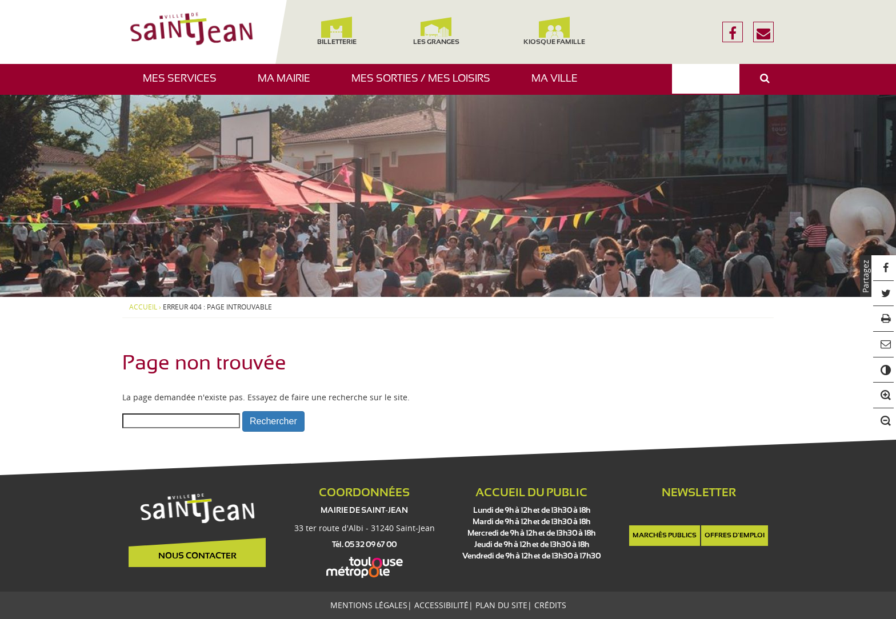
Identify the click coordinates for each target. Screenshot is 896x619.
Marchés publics (665, 535)
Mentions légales (368, 605)
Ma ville (558, 84)
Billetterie (336, 31)
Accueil (143, 307)
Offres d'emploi (735, 535)
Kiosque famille (554, 31)
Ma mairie (288, 84)
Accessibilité (441, 605)
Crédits (550, 605)
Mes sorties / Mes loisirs (425, 84)
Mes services (184, 84)
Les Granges (436, 31)
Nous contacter (197, 556)
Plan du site (501, 605)
